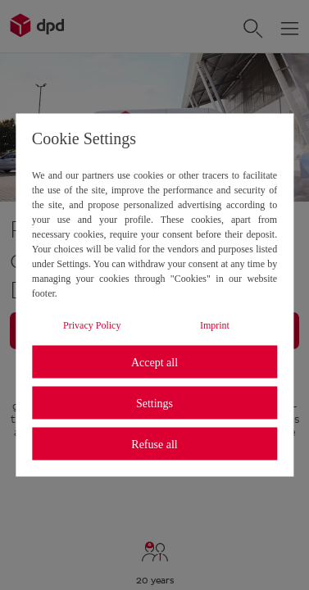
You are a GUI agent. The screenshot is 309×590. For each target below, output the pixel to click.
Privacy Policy (91, 325)
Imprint (214, 325)
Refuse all (154, 444)
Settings (154, 403)
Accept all (154, 362)
